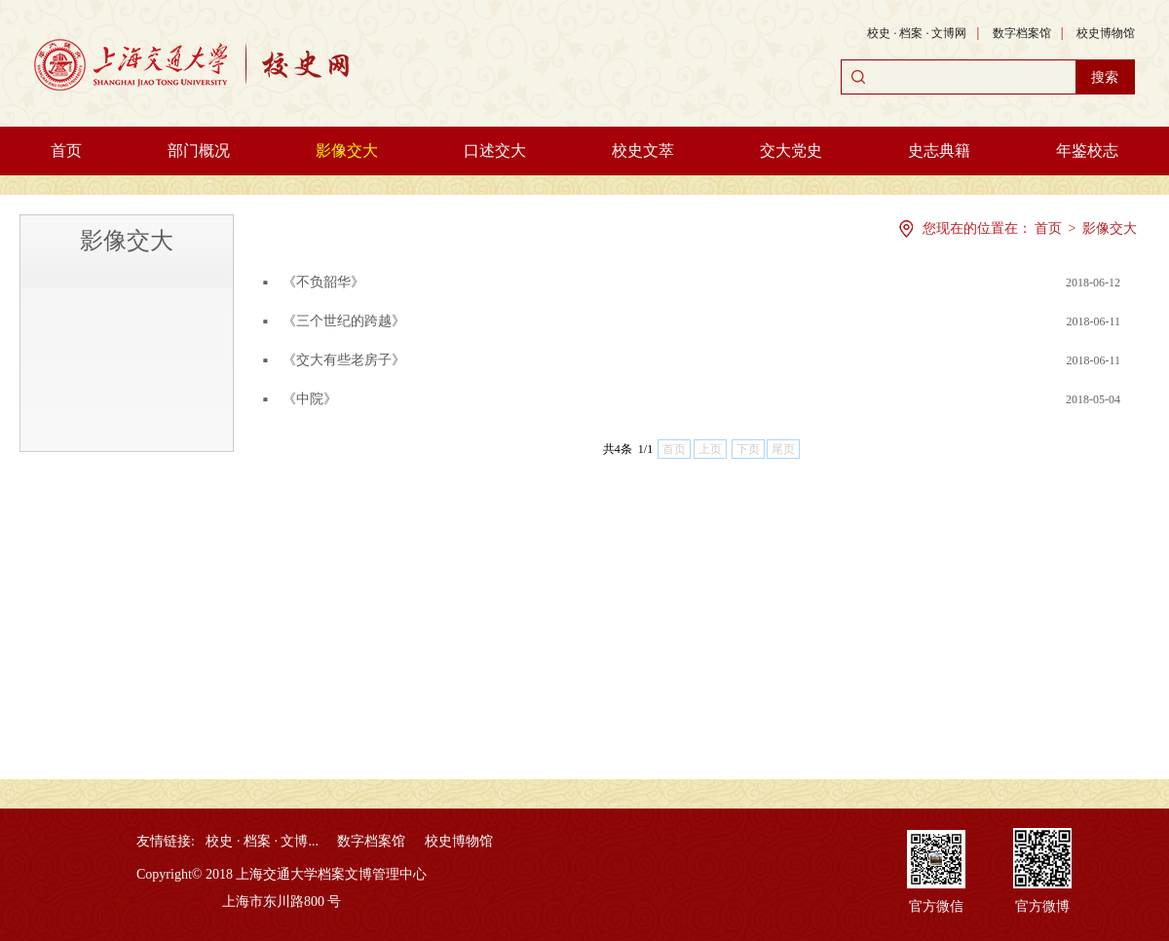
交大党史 (791, 150)
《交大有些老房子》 (344, 360)
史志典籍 (939, 150)
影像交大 (347, 150)
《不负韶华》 (323, 282)
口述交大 (495, 150)
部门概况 (199, 150)
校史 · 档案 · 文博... (262, 841)
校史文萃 (643, 150)
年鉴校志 (1087, 150)
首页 (66, 150)
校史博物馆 (1105, 33)
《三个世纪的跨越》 (344, 321)
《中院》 (310, 399)
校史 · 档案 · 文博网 (916, 33)
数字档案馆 (1022, 33)
